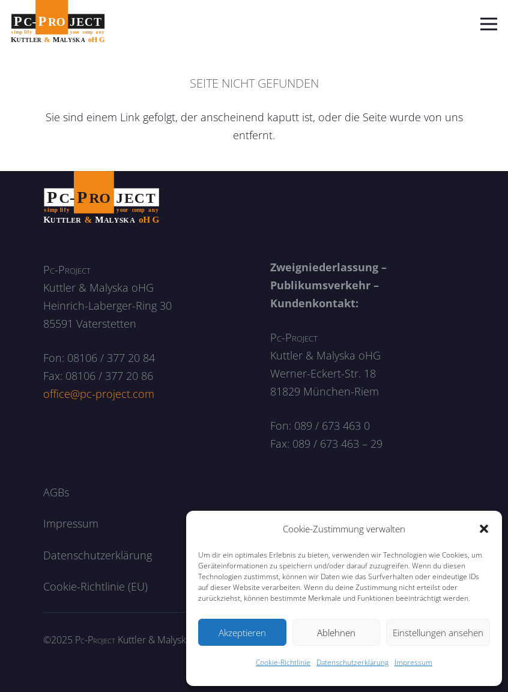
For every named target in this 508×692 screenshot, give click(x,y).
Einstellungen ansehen (438, 633)
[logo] (58, 24)
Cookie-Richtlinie (283, 662)
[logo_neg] (101, 197)
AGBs (56, 492)
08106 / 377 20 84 (111, 358)
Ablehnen (336, 633)
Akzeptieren (242, 633)
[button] (484, 529)
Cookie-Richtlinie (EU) (95, 586)
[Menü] (489, 24)
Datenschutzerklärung (352, 662)
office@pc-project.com (98, 394)
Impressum (413, 662)
